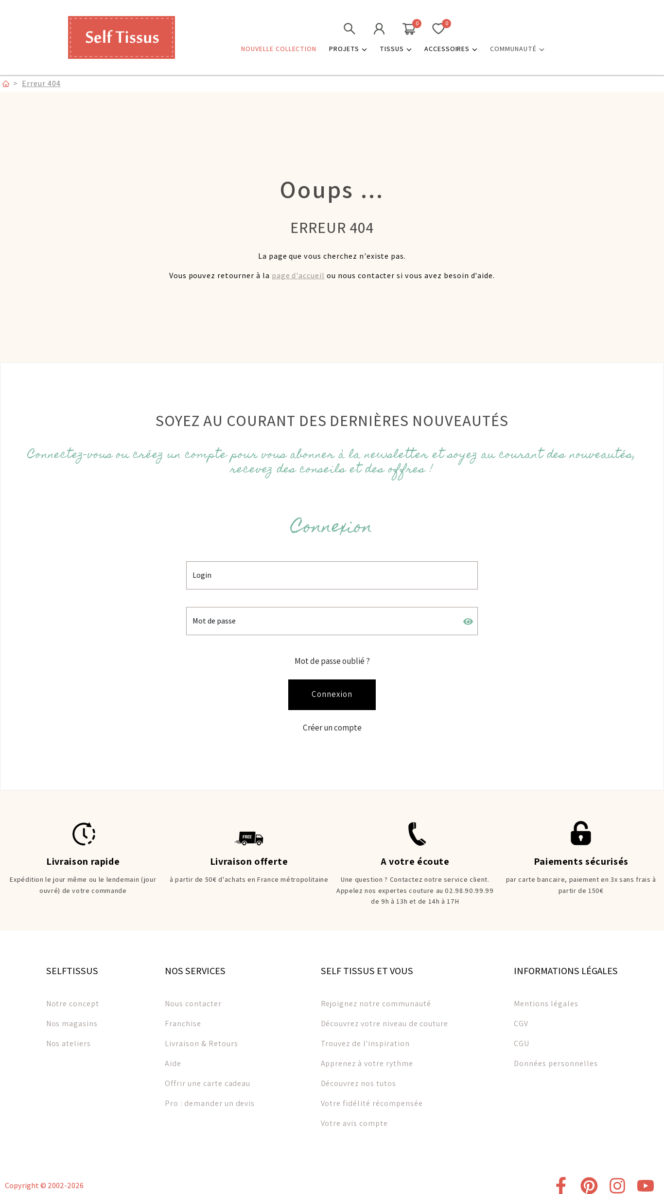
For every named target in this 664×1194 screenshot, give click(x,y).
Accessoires (451, 48)
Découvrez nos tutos (358, 1078)
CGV (521, 1018)
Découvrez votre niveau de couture (385, 1018)
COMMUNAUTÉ (517, 48)
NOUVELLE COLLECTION (278, 48)
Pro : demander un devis (210, 1098)
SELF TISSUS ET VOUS (367, 965)
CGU (521, 1038)
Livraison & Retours (201, 1038)
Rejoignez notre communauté (376, 998)
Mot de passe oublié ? (332, 659)
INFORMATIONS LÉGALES (566, 965)
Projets (348, 48)
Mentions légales (546, 998)
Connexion (332, 691)
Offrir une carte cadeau (207, 1078)
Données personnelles (555, 1058)
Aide (173, 1058)
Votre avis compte (354, 1118)
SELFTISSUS (72, 965)
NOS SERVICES (195, 965)
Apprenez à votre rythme (367, 1058)
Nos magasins (72, 1018)
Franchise (183, 1018)
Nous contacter (193, 998)
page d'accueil (298, 275)
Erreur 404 (41, 83)
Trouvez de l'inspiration (365, 1038)
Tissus (396, 48)
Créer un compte (332, 723)
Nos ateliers (68, 1038)
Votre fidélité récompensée (372, 1098)
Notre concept (72, 998)
